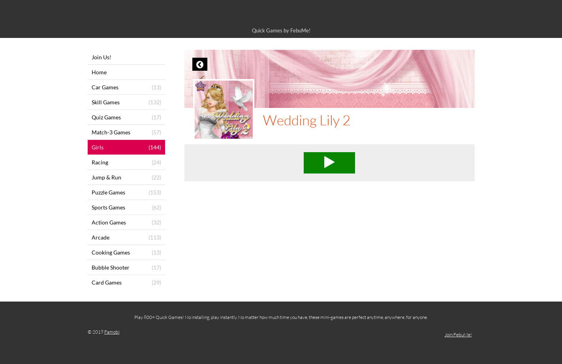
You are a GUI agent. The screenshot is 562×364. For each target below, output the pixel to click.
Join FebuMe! (458, 335)
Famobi (112, 332)
